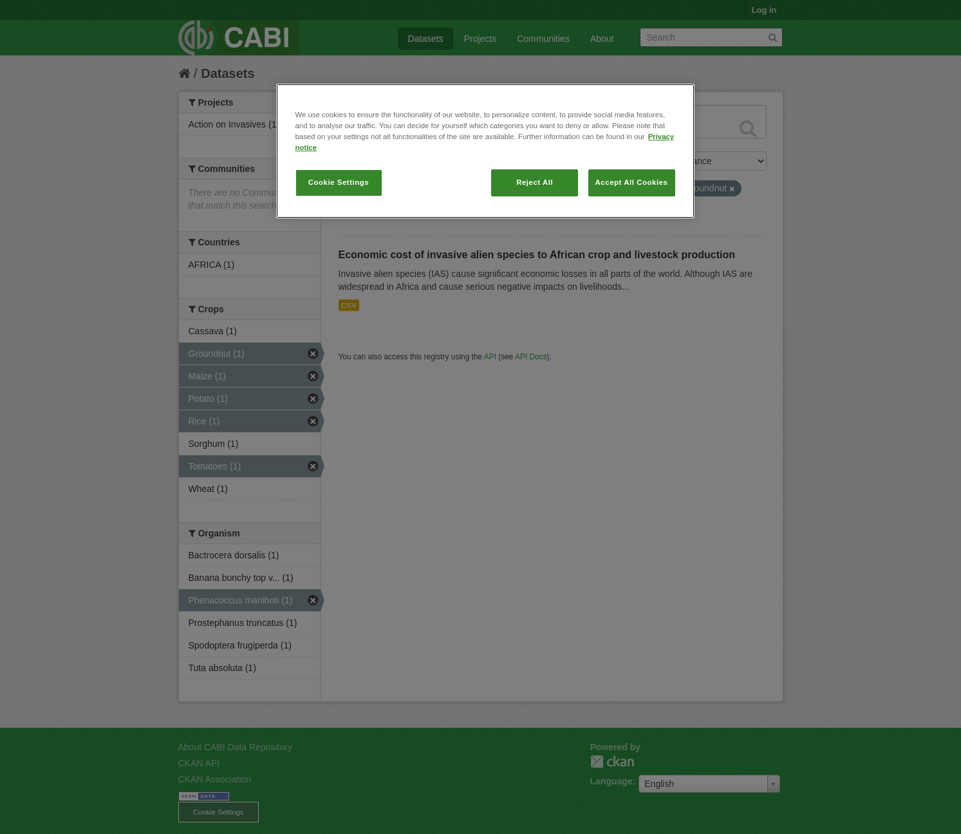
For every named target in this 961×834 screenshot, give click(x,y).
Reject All (534, 182)
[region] (485, 151)
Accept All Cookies (631, 182)
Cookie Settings (338, 182)
